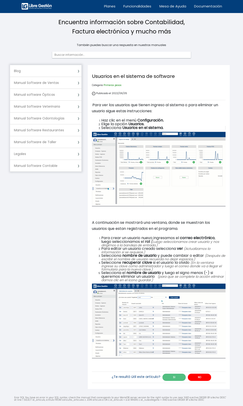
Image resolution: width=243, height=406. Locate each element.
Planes (109, 6)
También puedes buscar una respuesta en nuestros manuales (121, 45)
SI (174, 377)
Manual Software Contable (35, 165)
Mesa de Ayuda (172, 6)
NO (199, 377)
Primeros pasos (113, 85)
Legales (20, 154)
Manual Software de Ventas (36, 82)
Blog (17, 71)
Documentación (208, 6)
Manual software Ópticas (34, 94)
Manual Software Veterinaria (37, 106)
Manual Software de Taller (35, 142)
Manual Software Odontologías (39, 118)
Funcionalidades (137, 6)
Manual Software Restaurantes (39, 130)
